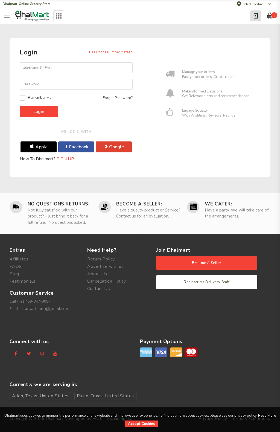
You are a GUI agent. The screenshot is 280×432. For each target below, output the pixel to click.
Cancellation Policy (106, 281)
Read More (267, 415)
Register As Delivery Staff (207, 282)
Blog (14, 274)
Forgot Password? (118, 97)
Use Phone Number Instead (111, 52)
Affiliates (19, 259)
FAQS (16, 266)
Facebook (76, 147)
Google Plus (114, 148)
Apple (39, 147)
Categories (59, 16)
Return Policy (101, 259)
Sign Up (65, 159)
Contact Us (98, 289)
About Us (97, 274)
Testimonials (22, 281)
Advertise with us (105, 266)
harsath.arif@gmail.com (45, 309)
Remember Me (35, 98)
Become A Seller (206, 262)
